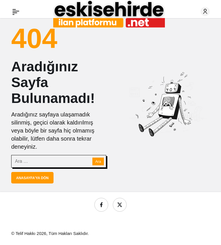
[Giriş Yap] (205, 11)
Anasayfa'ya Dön (32, 178)
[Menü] (15, 11)
